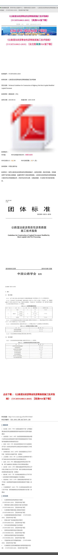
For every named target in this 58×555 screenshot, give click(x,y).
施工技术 (24, 419)
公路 (29, 419)
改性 (15, 419)
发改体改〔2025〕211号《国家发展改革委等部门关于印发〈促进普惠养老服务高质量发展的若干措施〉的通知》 (17, 482)
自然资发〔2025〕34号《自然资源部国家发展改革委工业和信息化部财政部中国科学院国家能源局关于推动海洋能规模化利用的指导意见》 (17, 439)
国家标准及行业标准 (30, 7)
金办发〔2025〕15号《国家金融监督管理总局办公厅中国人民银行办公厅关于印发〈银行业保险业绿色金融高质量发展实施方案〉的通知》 (17, 469)
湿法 (11, 419)
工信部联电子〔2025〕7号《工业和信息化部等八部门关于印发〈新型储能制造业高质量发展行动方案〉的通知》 (17, 489)
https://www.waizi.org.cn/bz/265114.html (20, 417)
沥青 (19, 419)
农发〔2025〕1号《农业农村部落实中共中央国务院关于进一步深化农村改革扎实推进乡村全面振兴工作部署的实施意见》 (17, 446)
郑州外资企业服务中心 (16, 7)
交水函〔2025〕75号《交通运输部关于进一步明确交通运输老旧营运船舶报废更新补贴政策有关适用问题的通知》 (17, 431)
